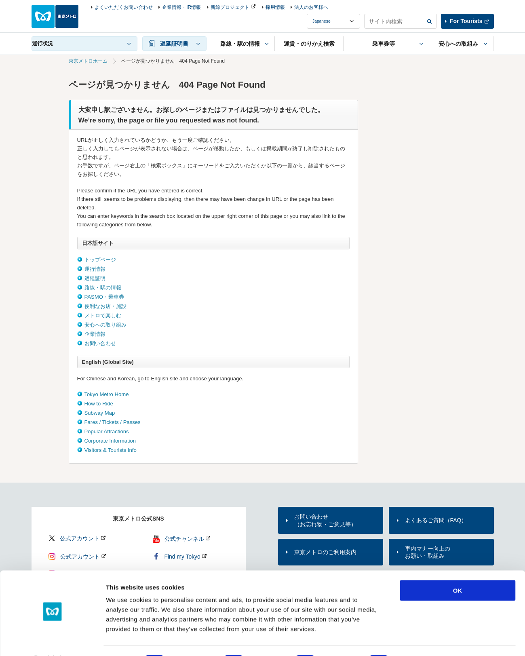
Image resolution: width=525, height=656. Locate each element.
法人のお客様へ (311, 7)
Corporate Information (110, 441)
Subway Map (99, 413)
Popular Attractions (106, 431)
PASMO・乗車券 (104, 297)
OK (457, 568)
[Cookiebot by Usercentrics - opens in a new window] (52, 640)
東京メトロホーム (88, 61)
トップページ (100, 260)
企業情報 (94, 334)
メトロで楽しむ (102, 315)
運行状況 (42, 43)
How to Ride (98, 404)
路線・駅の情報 (102, 288)
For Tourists (466, 21)
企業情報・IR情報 (181, 7)
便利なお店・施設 (105, 306)
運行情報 (94, 269)
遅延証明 (94, 278)
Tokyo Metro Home (106, 394)
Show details (424, 640)
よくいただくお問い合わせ (124, 7)
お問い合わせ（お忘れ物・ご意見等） (325, 520)
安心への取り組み (105, 325)
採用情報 (275, 7)
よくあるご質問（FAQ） (436, 520)
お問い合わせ (100, 343)
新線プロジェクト (230, 7)
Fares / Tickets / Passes (112, 422)
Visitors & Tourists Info (110, 450)
